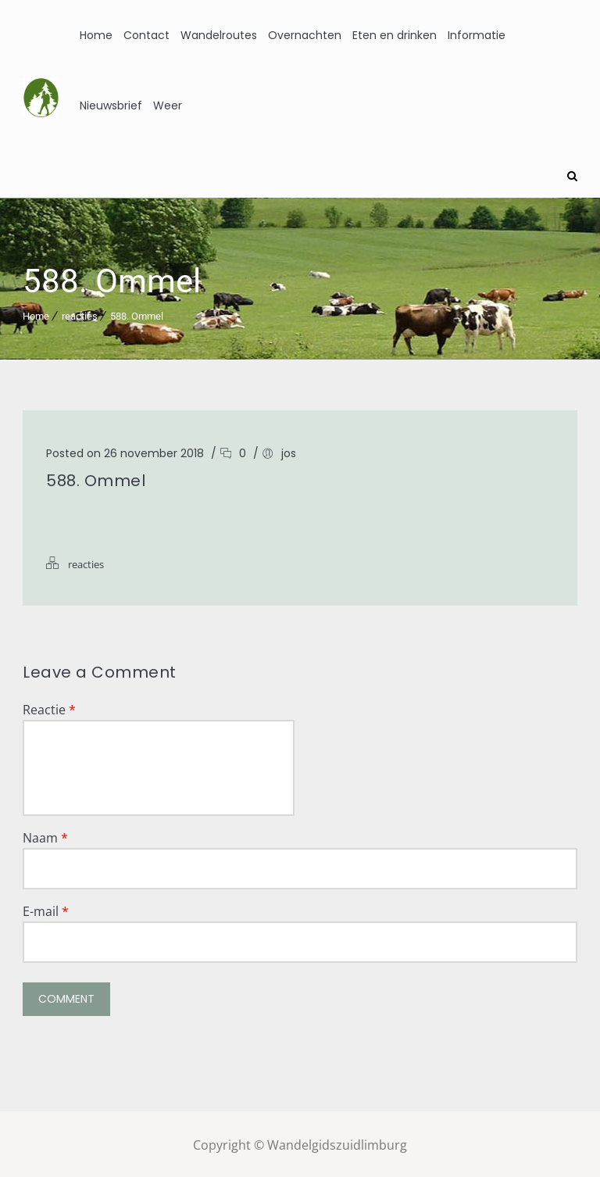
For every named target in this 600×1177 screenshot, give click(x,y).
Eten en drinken (394, 35)
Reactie (49, 707)
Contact (146, 35)
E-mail (46, 909)
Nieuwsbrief (111, 105)
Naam (45, 835)
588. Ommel (136, 314)
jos (288, 451)
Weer (167, 105)
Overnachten (304, 35)
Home (96, 35)
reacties (80, 314)
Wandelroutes (218, 35)
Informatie (476, 35)
